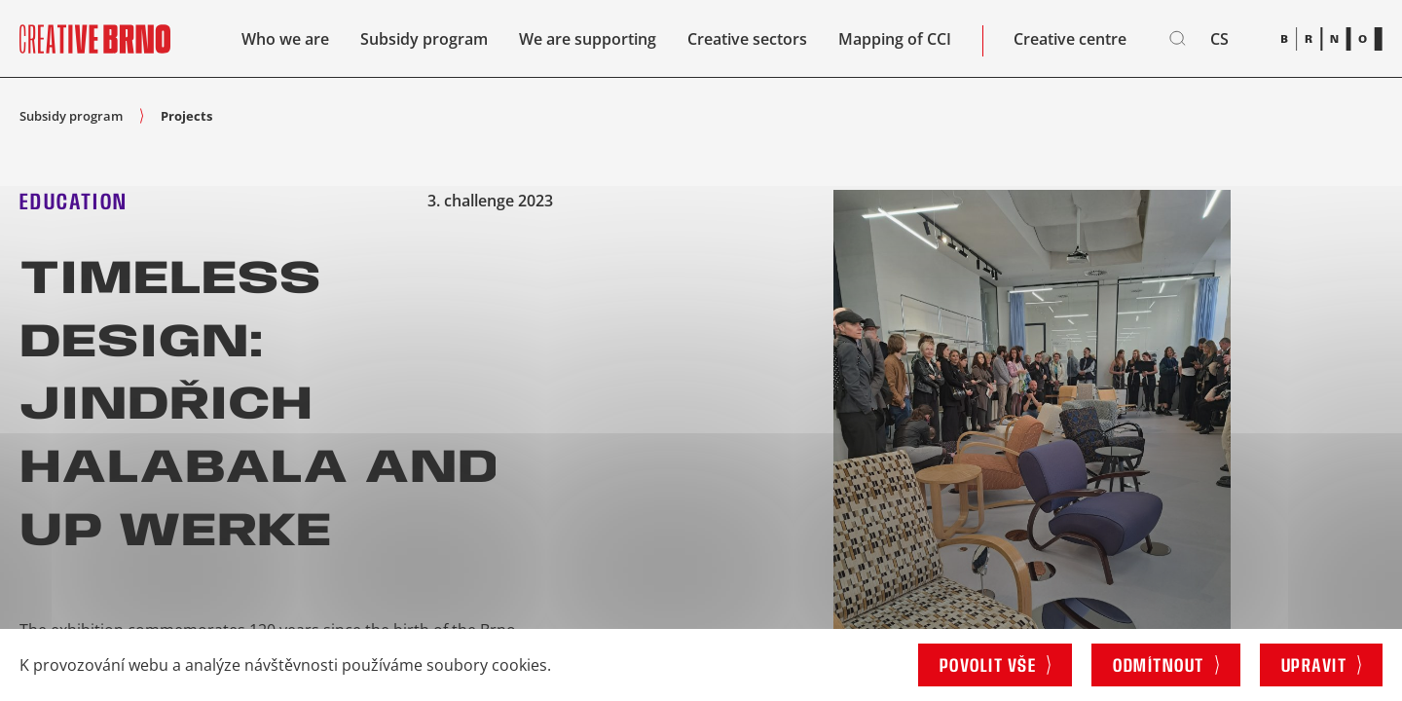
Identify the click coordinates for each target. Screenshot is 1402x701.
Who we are (285, 39)
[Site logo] (94, 38)
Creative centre (1070, 39)
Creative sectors (747, 39)
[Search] (1178, 39)
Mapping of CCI (894, 39)
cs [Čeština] (1219, 39)
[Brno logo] (1331, 38)
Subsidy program (424, 39)
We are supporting (587, 39)
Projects (186, 116)
